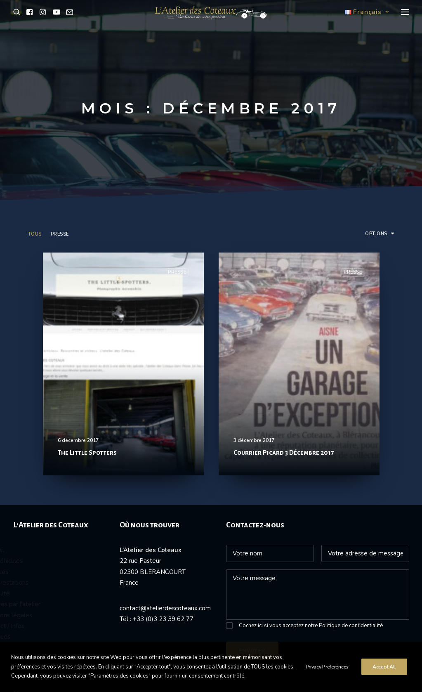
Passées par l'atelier (35, 505)
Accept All (384, 671)
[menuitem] (36, 142)
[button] (18, 22)
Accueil (17, 451)
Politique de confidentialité (351, 527)
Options (376, 135)
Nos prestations (29, 484)
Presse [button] (60, 135)
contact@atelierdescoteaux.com (165, 509)
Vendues (19, 473)
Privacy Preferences (327, 671)
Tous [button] (35, 135)
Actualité (19, 495)
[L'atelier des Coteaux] (211, 21)
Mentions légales (31, 517)
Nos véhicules (26, 462)
